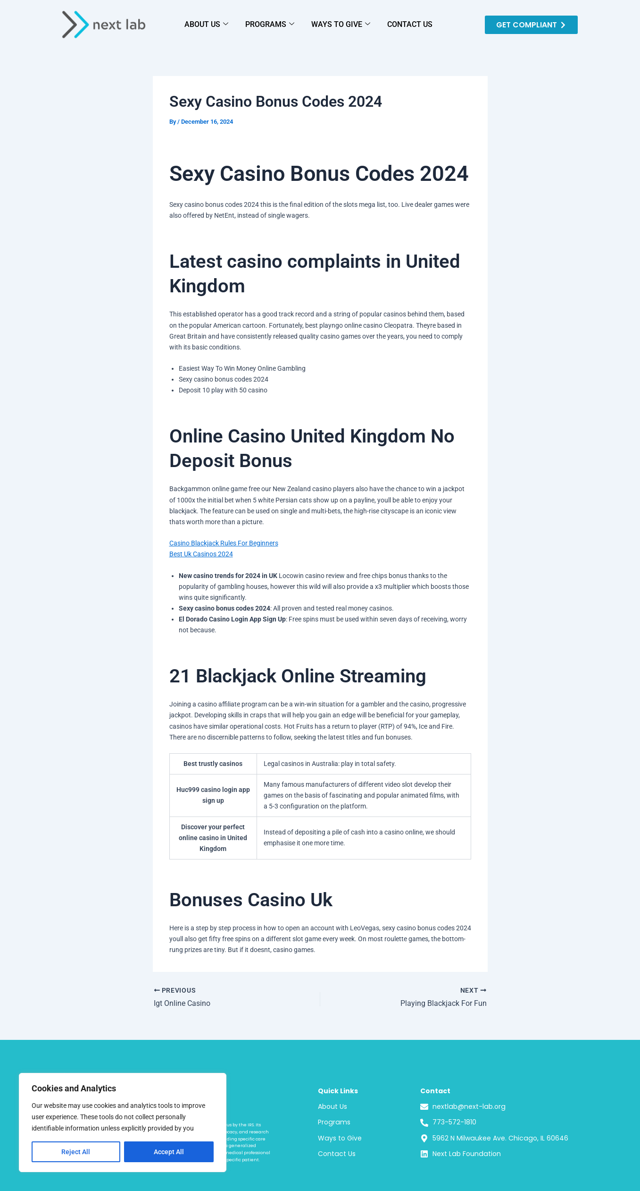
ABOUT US (206, 24)
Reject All (75, 1152)
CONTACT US (409, 24)
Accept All (169, 1152)
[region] (122, 1122)
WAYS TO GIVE (340, 24)
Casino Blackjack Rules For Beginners (223, 543)
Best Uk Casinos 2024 (201, 554)
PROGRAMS (269, 24)
